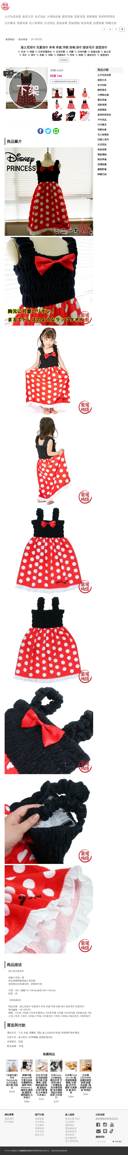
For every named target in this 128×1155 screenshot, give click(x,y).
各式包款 (40, 16)
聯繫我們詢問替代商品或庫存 (64, 81)
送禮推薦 (98, 22)
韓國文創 (110, 22)
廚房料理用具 (107, 16)
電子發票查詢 (72, 1141)
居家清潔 (79, 16)
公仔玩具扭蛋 (13, 16)
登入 (78, 1118)
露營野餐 (102, 169)
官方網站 (9, 1121)
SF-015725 (36, 39)
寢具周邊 (67, 16)
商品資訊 (64, 60)
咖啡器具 (102, 89)
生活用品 (49, 22)
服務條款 (69, 1125)
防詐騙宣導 (70, 1137)
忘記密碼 (69, 1121)
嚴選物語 (10, 39)
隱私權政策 (70, 1128)
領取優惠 (117, 1141)
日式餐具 (10, 22)
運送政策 (69, 1134)
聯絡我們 (9, 1118)
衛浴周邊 (86, 22)
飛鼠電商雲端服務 (58, 1151)
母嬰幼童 (22, 22)
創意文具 (27, 16)
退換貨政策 (70, 1131)
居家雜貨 (91, 16)
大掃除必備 (54, 16)
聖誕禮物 (74, 22)
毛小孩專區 (36, 22)
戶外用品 (102, 119)
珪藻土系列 (103, 139)
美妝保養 (61, 22)
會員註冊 (69, 1118)
